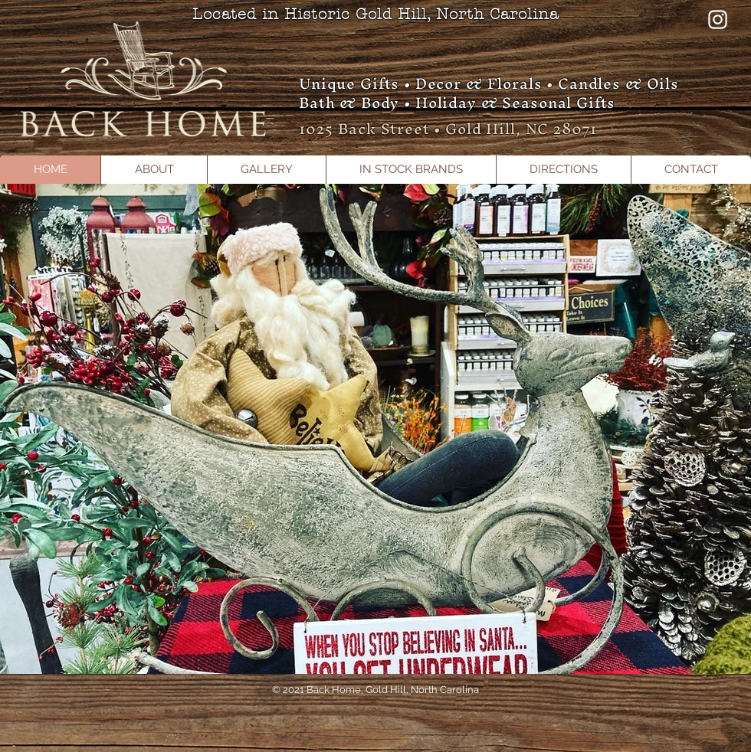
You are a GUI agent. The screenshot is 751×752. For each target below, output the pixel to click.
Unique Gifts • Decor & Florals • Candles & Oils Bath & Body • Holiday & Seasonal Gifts (489, 93)
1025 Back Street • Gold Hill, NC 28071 (448, 128)
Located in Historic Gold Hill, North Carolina (375, 14)
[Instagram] (717, 19)
